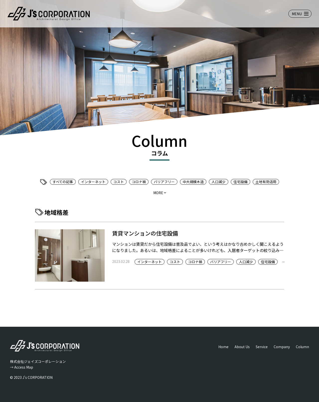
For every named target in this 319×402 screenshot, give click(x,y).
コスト (118, 181)
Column (302, 346)
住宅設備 (240, 181)
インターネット (93, 181)
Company (282, 346)
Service (262, 346)
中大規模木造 (193, 181)
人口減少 (219, 181)
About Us (242, 346)
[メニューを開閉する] (300, 14)
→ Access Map (21, 367)
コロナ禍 (139, 181)
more (158, 192)
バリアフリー (164, 181)
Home (223, 346)
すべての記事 (63, 181)
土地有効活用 (265, 181)
